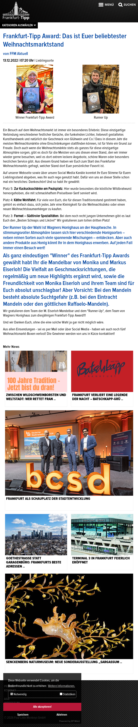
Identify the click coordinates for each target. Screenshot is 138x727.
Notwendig (18, 694)
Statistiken (67, 694)
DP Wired (75, 721)
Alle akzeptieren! (42, 706)
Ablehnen (62, 714)
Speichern (22, 714)
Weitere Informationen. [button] (61, 686)
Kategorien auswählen (17, 25)
